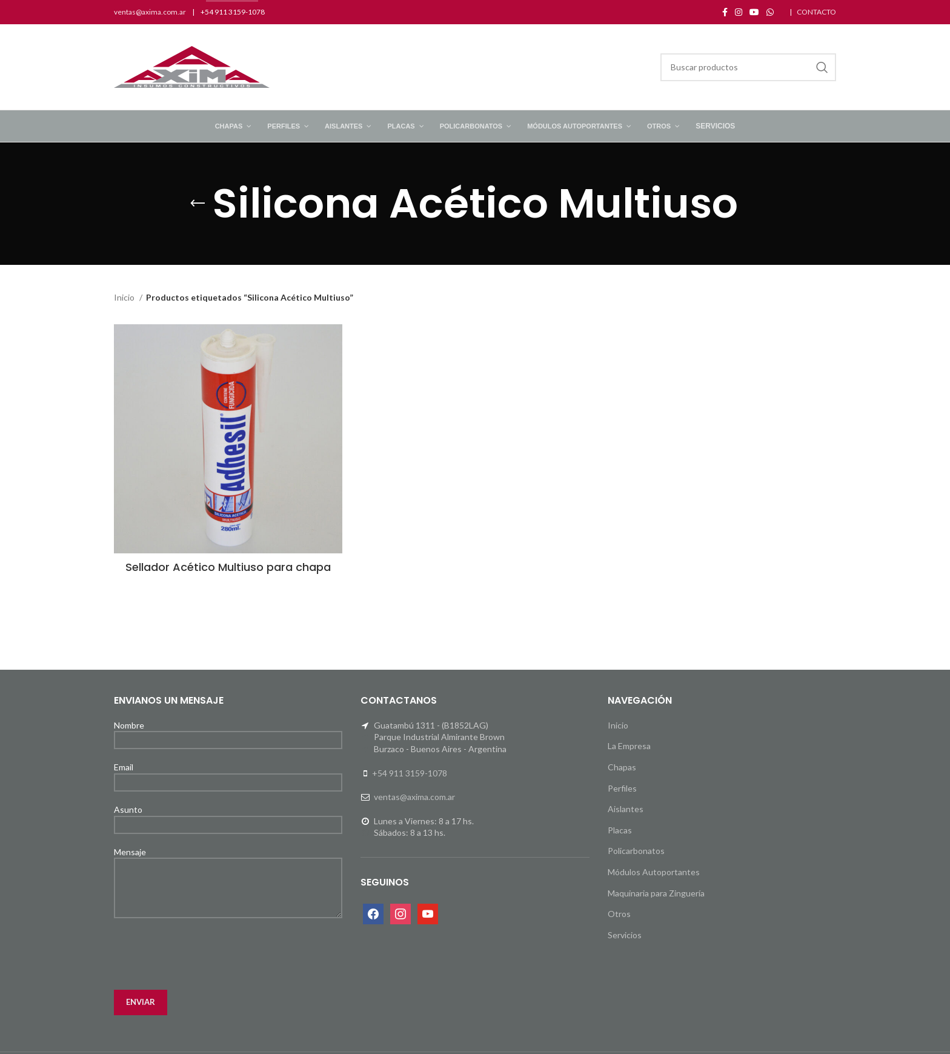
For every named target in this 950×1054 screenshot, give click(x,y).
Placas (620, 830)
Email (228, 774)
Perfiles (622, 788)
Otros (619, 914)
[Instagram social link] (738, 12)
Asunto (228, 816)
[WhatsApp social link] (770, 12)
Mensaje (228, 869)
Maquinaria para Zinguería (656, 893)
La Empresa (629, 746)
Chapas (622, 767)
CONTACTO (816, 11)
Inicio (125, 297)
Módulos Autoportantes (654, 872)
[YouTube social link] (754, 12)
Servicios (625, 935)
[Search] (748, 67)
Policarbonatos (636, 851)
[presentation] (206, 954)
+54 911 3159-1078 (409, 773)
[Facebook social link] (725, 12)
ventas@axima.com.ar (150, 11)
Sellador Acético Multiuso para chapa (228, 567)
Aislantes (625, 809)
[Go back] (197, 204)
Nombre (228, 732)
